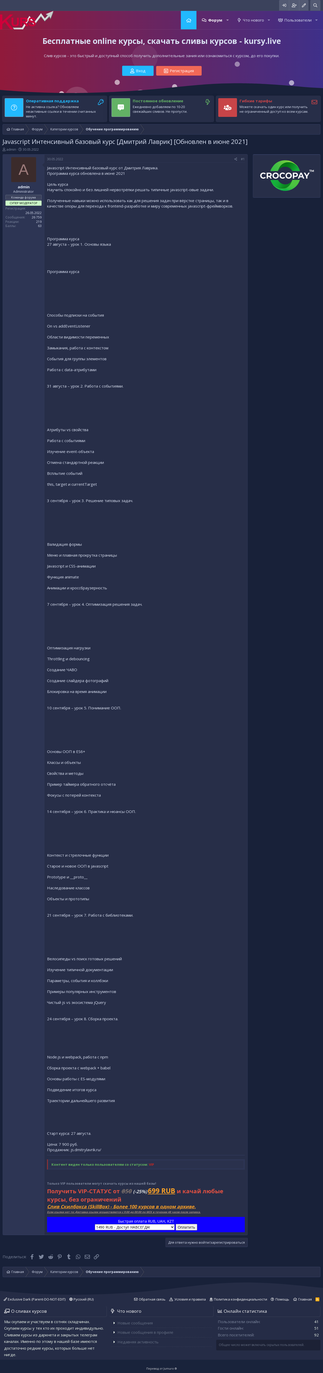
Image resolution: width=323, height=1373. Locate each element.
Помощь (282, 1299)
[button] (227, 20)
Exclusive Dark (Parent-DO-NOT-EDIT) (34, 1299)
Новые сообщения (135, 1322)
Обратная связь (152, 1299)
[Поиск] (315, 5)
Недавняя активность (138, 1341)
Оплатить (186, 1227)
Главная (188, 20)
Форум (215, 20)
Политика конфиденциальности (240, 1299)
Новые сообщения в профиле (145, 1332)
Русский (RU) (81, 1299)
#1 (243, 159)
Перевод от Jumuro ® (161, 1368)
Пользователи (298, 20)
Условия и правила (190, 1299)
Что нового (253, 20)
